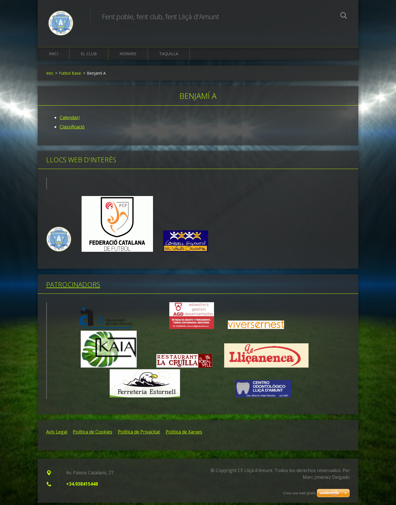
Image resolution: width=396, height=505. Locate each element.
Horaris (128, 56)
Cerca (343, 16)
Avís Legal (56, 434)
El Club (89, 56)
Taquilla (168, 56)
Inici (53, 56)
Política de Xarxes (184, 434)
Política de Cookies (92, 434)
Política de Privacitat (139, 434)
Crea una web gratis (299, 493)
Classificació (72, 129)
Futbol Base (70, 75)
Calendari (70, 120)
